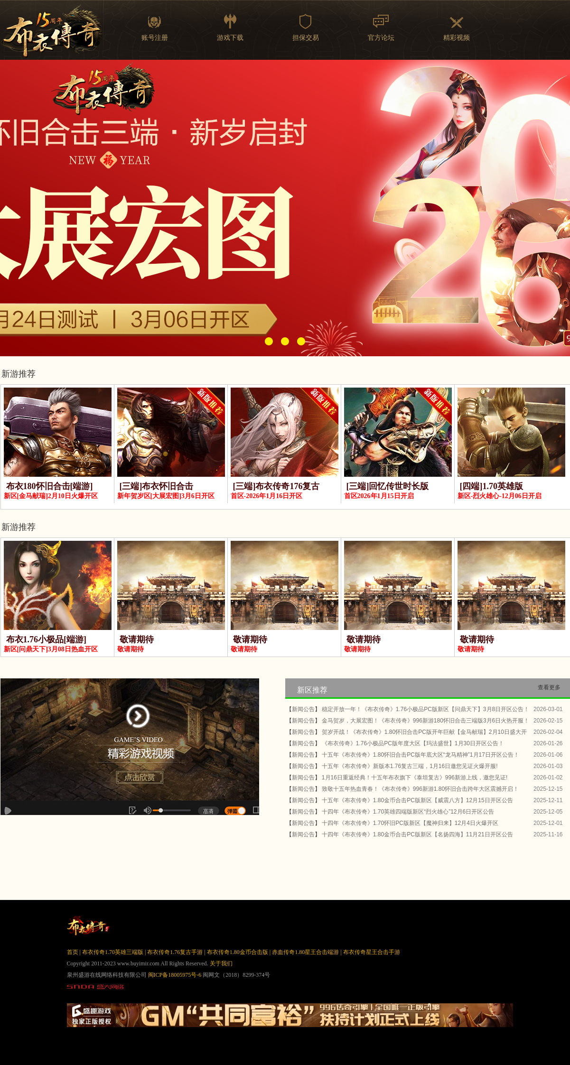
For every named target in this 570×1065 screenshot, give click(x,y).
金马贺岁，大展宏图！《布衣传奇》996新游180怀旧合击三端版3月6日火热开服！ (425, 720)
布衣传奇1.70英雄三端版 (112, 952)
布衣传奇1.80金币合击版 (237, 952)
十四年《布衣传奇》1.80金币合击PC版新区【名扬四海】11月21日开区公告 (417, 834)
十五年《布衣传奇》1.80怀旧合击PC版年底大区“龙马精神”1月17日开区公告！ (420, 754)
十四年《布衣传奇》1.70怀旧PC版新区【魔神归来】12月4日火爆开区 (410, 823)
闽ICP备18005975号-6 (175, 975)
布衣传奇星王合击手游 (371, 952)
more (555, 846)
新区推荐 (312, 690)
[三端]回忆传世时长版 (387, 486)
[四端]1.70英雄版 (491, 486)
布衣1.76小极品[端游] (46, 639)
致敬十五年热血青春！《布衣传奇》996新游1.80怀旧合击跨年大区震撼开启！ (420, 789)
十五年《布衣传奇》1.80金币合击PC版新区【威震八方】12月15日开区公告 (417, 800)
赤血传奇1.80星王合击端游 (305, 952)
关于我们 (221, 963)
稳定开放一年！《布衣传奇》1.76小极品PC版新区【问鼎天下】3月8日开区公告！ (425, 709)
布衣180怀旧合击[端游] (49, 486)
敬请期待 (137, 639)
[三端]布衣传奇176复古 (276, 486)
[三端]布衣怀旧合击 (157, 486)
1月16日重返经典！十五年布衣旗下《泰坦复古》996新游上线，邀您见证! (414, 777)
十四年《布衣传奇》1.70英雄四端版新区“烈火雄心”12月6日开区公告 (408, 811)
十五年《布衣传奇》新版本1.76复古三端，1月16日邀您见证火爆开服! (410, 766)
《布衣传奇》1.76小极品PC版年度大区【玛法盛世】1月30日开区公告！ (413, 743)
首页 (72, 952)
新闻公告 (303, 709)
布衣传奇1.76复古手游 (175, 952)
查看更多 (549, 688)
